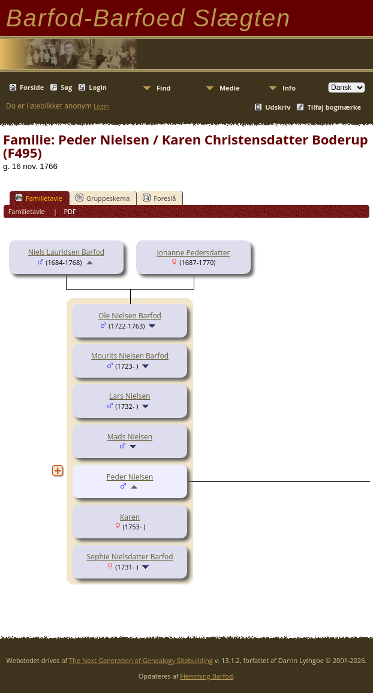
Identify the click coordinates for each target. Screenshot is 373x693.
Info (289, 87)
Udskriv (277, 107)
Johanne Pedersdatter (193, 253)
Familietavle (38, 198)
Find (164, 87)
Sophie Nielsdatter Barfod (129, 557)
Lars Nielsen (129, 396)
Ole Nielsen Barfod (129, 316)
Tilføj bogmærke (334, 107)
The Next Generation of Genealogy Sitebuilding (141, 660)
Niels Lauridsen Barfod (66, 252)
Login (98, 87)
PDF (70, 211)
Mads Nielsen (129, 437)
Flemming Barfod (206, 675)
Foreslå (159, 198)
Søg (66, 87)
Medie (229, 87)
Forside (32, 87)
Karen (130, 517)
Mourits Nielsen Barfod (130, 356)
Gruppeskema (103, 198)
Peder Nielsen (130, 477)
